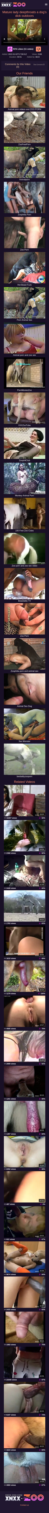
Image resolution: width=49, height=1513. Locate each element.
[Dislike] (39, 49)
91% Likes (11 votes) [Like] (20, 49)
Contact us (24, 1505)
